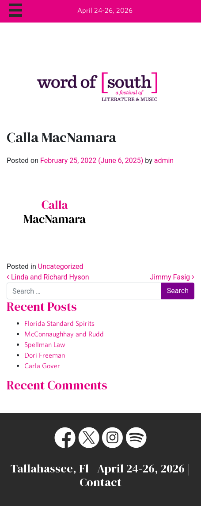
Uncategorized (60, 266)
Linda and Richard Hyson (48, 277)
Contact (100, 482)
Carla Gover (42, 366)
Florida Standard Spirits (59, 323)
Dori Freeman (44, 355)
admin (163, 160)
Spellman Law (44, 344)
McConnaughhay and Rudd (64, 334)
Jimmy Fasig (172, 277)
